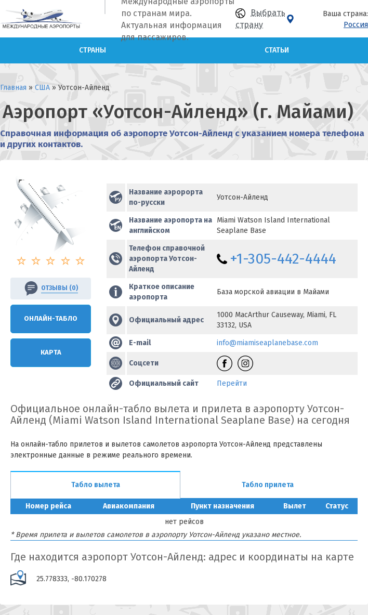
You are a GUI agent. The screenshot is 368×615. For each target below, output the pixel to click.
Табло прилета (268, 484)
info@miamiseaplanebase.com (267, 342)
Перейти (232, 383)
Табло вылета (95, 484)
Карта (51, 352)
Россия (356, 24)
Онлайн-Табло (50, 318)
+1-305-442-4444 (283, 258)
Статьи (277, 50)
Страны (92, 50)
